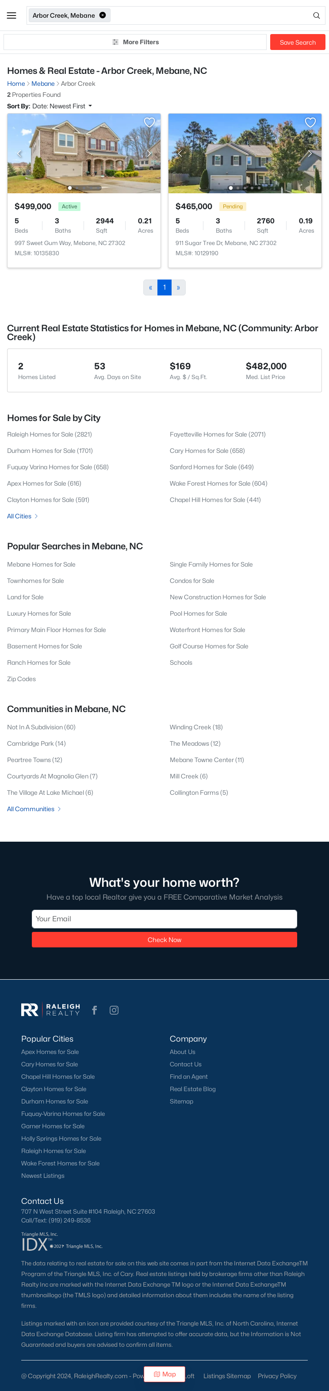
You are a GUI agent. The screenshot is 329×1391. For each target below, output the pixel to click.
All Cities (23, 516)
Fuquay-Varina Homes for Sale (63, 1113)
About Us (182, 1051)
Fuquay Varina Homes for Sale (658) (58, 467)
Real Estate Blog (193, 1088)
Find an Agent (189, 1076)
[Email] (164, 919)
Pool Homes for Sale (198, 613)
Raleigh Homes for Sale (53, 1150)
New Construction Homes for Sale (218, 597)
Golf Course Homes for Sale (209, 646)
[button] (11, 15)
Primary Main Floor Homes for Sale (56, 629)
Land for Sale (25, 597)
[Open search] (218, 15)
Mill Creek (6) (189, 776)
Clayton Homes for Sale (53, 1088)
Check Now (164, 939)
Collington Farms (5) (199, 792)
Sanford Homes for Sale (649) (212, 467)
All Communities (34, 808)
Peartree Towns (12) (34, 759)
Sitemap (181, 1101)
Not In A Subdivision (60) (41, 727)
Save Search (298, 42)
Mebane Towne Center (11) (207, 759)
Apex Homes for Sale (50, 1051)
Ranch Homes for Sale (39, 662)
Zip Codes (21, 678)
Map (164, 1374)
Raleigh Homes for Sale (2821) (49, 434)
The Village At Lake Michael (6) (50, 792)
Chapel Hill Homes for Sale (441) (215, 499)
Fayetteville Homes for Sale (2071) (218, 434)
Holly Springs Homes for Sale (61, 1138)
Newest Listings (43, 1175)
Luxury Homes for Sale (39, 613)
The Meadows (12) (195, 743)
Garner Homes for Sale (52, 1126)
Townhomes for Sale (35, 580)
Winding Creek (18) (196, 727)
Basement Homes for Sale (44, 646)
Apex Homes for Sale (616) (44, 483)
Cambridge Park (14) (36, 743)
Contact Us (186, 1064)
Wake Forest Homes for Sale (60, 1163)
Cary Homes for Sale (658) (207, 450)
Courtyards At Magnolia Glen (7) (52, 776)
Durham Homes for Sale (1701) (50, 450)
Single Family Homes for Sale (211, 564)
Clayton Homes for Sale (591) (48, 499)
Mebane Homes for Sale (41, 564)
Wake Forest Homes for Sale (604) (219, 483)
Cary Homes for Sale (49, 1064)
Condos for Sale (192, 580)
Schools (181, 662)
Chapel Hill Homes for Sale (58, 1076)
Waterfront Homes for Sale (207, 629)
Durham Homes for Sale (54, 1101)
